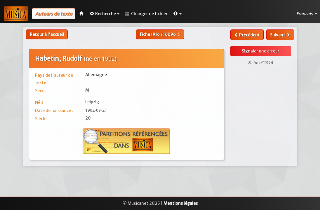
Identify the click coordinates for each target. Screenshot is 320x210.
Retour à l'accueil (47, 34)
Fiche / (161, 34)
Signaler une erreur (260, 51)
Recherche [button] (104, 13)
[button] (178, 13)
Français (306, 13)
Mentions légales (181, 203)
